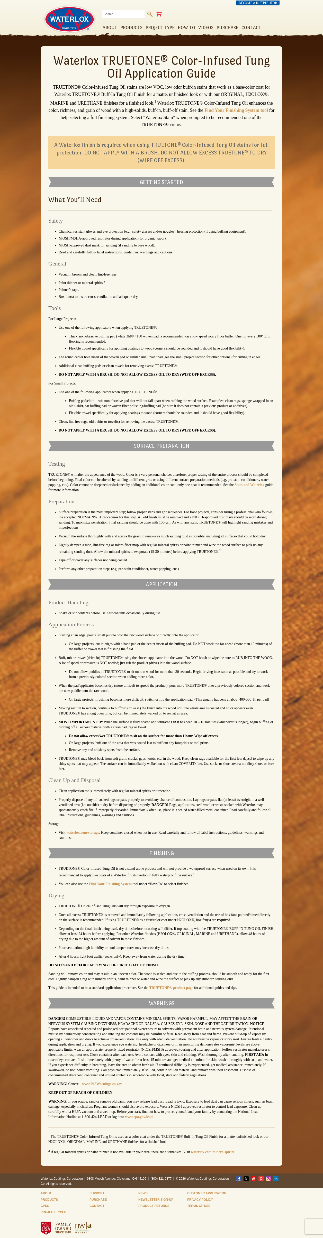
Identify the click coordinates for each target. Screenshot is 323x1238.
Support (96, 1193)
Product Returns (153, 1206)
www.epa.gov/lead (138, 1117)
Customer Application (206, 1193)
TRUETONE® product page (171, 988)
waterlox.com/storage (82, 832)
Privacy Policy (200, 1200)
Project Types (53, 1212)
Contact (96, 1206)
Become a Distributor (258, 3)
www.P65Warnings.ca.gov (102, 1084)
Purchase (98, 1200)
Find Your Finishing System (110, 884)
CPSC (45, 1206)
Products (49, 1200)
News (143, 1193)
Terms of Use (198, 1206)
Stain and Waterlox (249, 485)
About (46, 1193)
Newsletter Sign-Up (155, 1200)
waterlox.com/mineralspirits (212, 1152)
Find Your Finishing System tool (236, 110)
